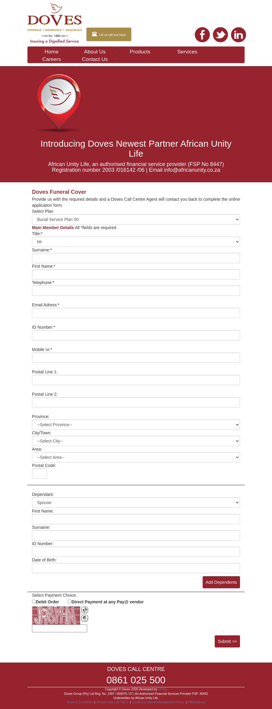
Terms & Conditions (80, 702)
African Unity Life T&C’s (112, 702)
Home (52, 52)
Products (146, 52)
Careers (51, 59)
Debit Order (47, 601)
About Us (101, 52)
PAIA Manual (196, 702)
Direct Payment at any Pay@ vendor (107, 601)
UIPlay (162, 689)
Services (187, 52)
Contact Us (100, 59)
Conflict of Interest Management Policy (158, 702)
